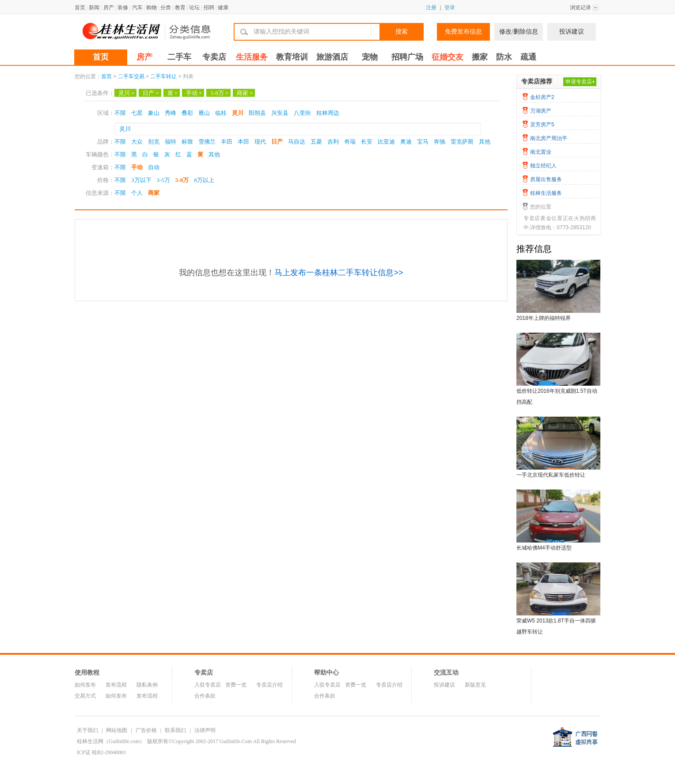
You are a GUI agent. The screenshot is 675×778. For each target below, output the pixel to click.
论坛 (194, 7)
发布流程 (116, 685)
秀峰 (170, 113)
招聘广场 (407, 57)
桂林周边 (327, 113)
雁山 (204, 113)
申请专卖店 (578, 82)
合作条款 (205, 696)
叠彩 (187, 113)
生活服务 (252, 57)
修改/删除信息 (518, 31)
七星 (137, 113)
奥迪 (406, 141)
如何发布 (85, 685)
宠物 (370, 57)
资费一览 (235, 685)
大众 (137, 141)
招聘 (209, 7)
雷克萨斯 (462, 141)
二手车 (179, 57)
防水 (504, 57)
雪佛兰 (207, 141)
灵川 (126, 93)
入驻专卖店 (207, 685)
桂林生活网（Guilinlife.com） (111, 741)
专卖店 (214, 57)
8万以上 (204, 180)
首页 (80, 7)
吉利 (333, 141)
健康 (223, 7)
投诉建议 (571, 31)
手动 (194, 93)
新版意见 (475, 685)
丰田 (226, 141)
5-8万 (219, 93)
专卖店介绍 (269, 685)
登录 (449, 7)
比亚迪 (386, 141)
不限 (120, 113)
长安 (366, 141)
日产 (151, 93)
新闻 (94, 7)
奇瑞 (350, 141)
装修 (123, 7)
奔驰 (439, 141)
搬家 (480, 57)
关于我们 (87, 730)
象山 (153, 113)
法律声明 (205, 730)
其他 (484, 141)
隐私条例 (147, 685)
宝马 (423, 141)
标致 (187, 141)
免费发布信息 (463, 31)
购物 (151, 7)
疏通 (528, 57)
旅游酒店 (332, 57)
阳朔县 (257, 113)
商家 (245, 93)
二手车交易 (131, 76)
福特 (170, 141)
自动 (153, 167)
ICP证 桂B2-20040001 (101, 752)
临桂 (221, 113)
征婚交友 (447, 57)
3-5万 (163, 180)
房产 (108, 7)
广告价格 (146, 730)
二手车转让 (163, 76)
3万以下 (141, 180)
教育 (180, 7)
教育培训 (292, 57)
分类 (165, 7)
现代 (260, 141)
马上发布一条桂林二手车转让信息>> (338, 272)
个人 (137, 193)
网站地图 (116, 730)
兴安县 (279, 113)
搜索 (401, 31)
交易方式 (85, 696)
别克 (153, 141)
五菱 (316, 141)
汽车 (137, 7)
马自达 (296, 141)
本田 (243, 141)
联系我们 (175, 730)
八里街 (302, 113)
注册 (431, 7)
